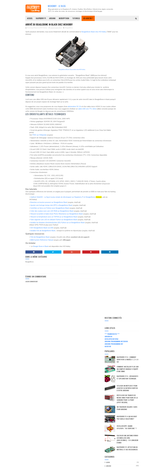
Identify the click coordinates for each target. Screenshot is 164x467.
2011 (109, 454)
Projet (108, 257)
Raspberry (109, 264)
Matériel (108, 232)
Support (108, 292)
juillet (111, 430)
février (112, 445)
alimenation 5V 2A (74, 111)
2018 (109, 340)
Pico (107, 253)
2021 (109, 332)
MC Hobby (109, 236)
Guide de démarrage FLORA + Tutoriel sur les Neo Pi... (123, 378)
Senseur (108, 282)
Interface (109, 211)
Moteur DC (109, 246)
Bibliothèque (110, 179)
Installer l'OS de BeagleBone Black (42, 252)
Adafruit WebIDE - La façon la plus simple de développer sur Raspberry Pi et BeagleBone (62, 216)
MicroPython (64, 18)
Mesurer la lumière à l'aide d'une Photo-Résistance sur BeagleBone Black (56, 233)
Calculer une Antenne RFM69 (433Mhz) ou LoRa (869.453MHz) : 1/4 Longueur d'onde (127, 145)
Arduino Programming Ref (114, 50)
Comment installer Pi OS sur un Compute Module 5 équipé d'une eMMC (128, 75)
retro (108, 278)
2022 (109, 329)
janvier (111, 447)
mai (110, 436)
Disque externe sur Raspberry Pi (120, 389)
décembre (112, 358)
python (108, 260)
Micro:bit (109, 239)
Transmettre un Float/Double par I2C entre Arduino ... (121, 402)
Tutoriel (109, 303)
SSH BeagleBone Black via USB (41, 249)
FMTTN (108, 197)
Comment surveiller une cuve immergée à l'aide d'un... (123, 393)
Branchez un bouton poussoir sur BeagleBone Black (48, 221)
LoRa (107, 218)
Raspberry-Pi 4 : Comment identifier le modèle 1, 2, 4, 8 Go (127, 65)
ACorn (108, 168)
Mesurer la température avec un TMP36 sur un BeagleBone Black (53, 236)
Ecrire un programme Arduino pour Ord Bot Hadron (122, 416)
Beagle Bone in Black (40, 268)
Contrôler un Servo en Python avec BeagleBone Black (49, 227)
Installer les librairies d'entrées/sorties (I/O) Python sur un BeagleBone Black (57, 242)
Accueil (30, 18)
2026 (109, 317)
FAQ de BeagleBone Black (40, 259)
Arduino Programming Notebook (116, 47)
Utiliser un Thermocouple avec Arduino (122, 382)
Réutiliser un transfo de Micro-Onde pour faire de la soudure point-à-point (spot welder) (127, 105)
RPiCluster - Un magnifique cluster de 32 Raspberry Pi (123, 373)
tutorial (109, 299)
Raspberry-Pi (110, 268)
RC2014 (108, 271)
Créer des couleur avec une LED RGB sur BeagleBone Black (51, 230)
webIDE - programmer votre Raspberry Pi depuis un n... (123, 397)
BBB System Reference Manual (41, 261)
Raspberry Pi (41, 18)
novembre (112, 361)
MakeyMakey (109, 229)
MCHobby (33, 464)
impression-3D (110, 207)
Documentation (111, 190)
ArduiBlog (108, 42)
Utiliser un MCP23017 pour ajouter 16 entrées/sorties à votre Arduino (127, 94)
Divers (108, 186)
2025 (109, 320)
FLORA (108, 193)
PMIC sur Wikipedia (39, 142)
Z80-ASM (108, 306)
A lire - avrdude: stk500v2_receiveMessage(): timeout (122, 421)
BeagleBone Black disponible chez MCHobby (63, 70)
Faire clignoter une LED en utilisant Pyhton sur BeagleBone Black (53, 239)
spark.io (108, 289)
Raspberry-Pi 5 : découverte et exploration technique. (127, 83)
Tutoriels (76, 18)
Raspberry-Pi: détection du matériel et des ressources (127, 154)
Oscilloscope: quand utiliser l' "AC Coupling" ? (127, 133)
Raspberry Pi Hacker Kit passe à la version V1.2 (120, 385)
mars (111, 441)
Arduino (52, 18)
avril (111, 439)
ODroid (108, 250)
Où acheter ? (88, 18)
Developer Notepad (111, 45)
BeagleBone (69, 28)
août (111, 370)
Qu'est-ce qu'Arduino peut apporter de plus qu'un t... (122, 425)
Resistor (108, 52)
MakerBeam (109, 221)
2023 (109, 326)
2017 (109, 343)
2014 (109, 352)
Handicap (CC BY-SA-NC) (112, 200)
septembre (113, 367)
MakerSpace (109, 225)
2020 (109, 335)
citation (108, 183)
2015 (109, 349)
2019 (109, 337)
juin (110, 433)
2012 (109, 451)
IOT (107, 214)
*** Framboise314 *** (112, 40)
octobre (112, 364)
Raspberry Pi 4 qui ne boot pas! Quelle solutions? (127, 123)
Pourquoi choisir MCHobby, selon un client (121, 407)
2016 (109, 346)
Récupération (110, 275)
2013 (109, 355)
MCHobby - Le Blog (57, 5)
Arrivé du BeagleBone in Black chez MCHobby (121, 411)
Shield (108, 285)
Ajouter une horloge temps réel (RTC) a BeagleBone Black (51, 224)
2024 (109, 323)
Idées (107, 204)
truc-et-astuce (110, 296)
